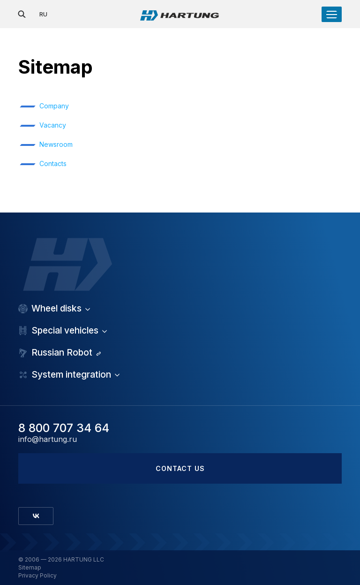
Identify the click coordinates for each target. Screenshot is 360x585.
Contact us (180, 468)
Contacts (53, 163)
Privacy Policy (37, 575)
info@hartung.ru (47, 439)
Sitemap (29, 567)
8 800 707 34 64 (63, 428)
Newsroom (56, 144)
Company (54, 106)
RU (43, 14)
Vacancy (52, 125)
